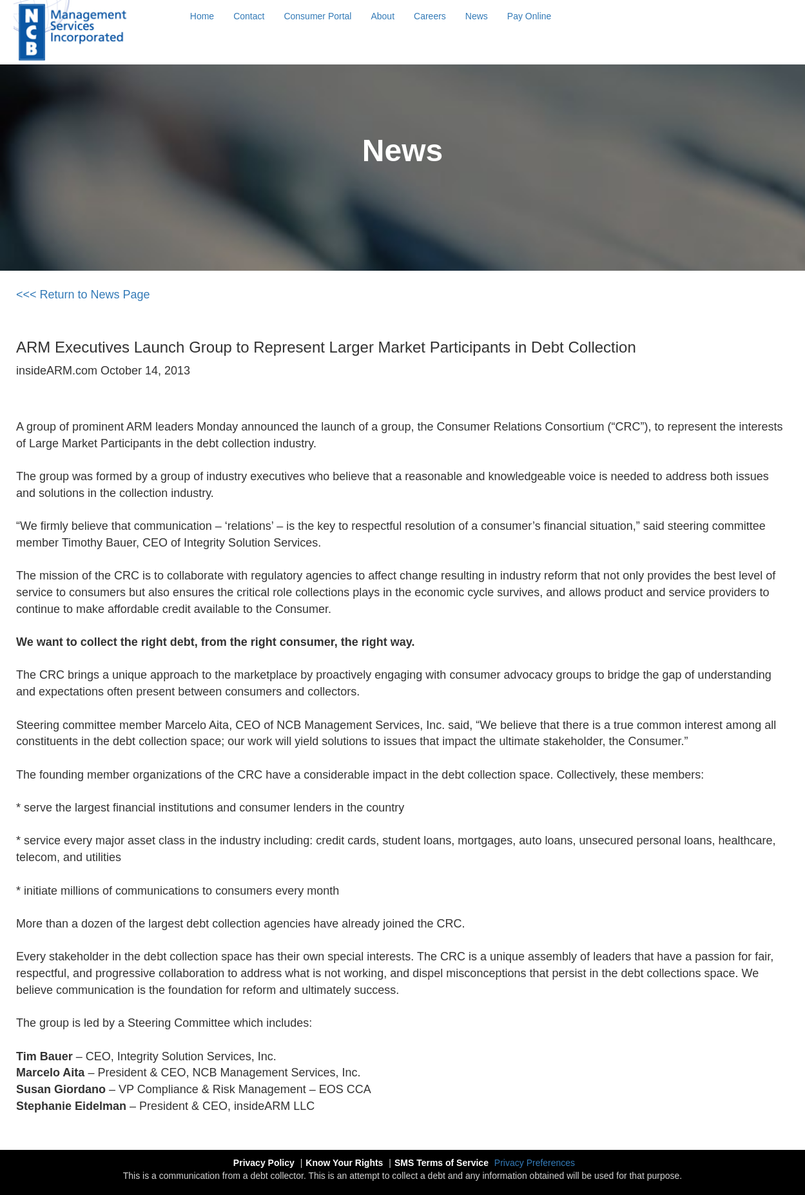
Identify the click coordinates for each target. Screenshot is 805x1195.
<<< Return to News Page (83, 294)
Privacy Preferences (534, 1163)
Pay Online (529, 16)
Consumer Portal (317, 16)
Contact (248, 16)
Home (202, 16)
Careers (430, 16)
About (382, 16)
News (476, 16)
